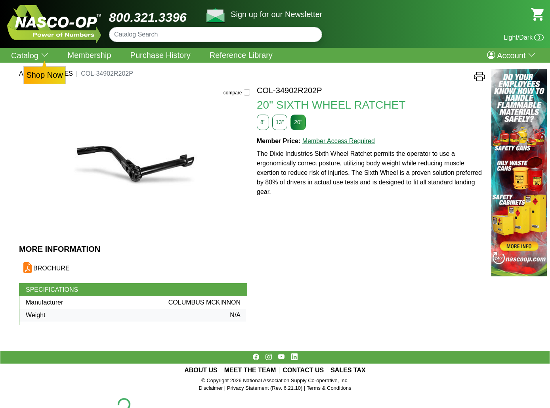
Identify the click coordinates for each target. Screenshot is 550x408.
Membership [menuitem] (89, 55)
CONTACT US (303, 370)
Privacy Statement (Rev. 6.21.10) (265, 388)
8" (262, 122)
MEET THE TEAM (250, 370)
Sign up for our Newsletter (276, 14)
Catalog (30, 55)
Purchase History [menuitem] (160, 55)
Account (511, 55)
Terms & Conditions (329, 388)
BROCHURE (51, 268)
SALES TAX (348, 370)
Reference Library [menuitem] (241, 55)
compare (232, 93)
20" (298, 122)
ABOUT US (201, 370)
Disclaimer (211, 388)
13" (280, 122)
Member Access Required (338, 141)
